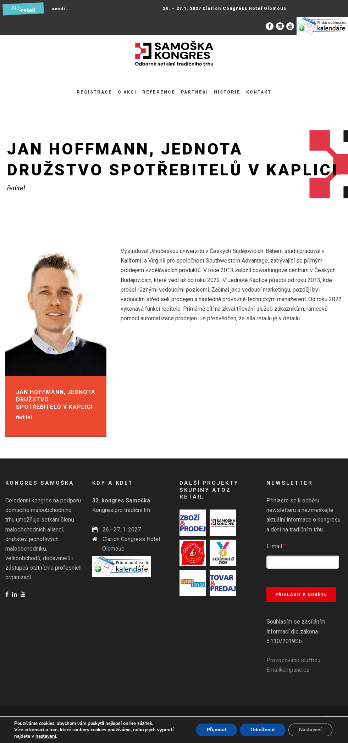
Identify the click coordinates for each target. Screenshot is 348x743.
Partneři (194, 92)
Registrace (94, 92)
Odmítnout (262, 729)
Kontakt (258, 92)
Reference (158, 92)
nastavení (45, 736)
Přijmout (216, 729)
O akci (127, 92)
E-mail (276, 546)
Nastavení (310, 729)
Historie (227, 92)
